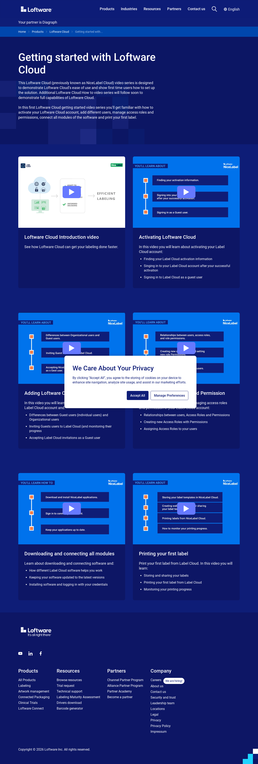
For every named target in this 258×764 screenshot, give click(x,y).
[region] (130, 382)
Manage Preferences (169, 395)
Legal (154, 714)
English (232, 9)
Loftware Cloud (59, 31)
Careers (156, 680)
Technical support (69, 691)
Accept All (137, 395)
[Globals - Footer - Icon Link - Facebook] (41, 653)
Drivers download (69, 703)
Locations (158, 709)
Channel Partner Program (125, 680)
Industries (129, 9)
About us (157, 686)
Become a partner (119, 697)
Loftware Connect (31, 708)
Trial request (65, 686)
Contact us (196, 9)
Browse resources (69, 680)
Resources (152, 9)
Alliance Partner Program (125, 686)
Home (22, 31)
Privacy (156, 720)
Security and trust (163, 697)
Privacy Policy (161, 726)
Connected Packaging (34, 697)
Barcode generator (70, 708)
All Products (27, 680)
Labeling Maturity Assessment (78, 697)
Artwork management (33, 691)
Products (107, 9)
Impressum (159, 732)
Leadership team (163, 703)
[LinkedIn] (30, 653)
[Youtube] (20, 653)
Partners (174, 9)
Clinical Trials (28, 703)
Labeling (24, 686)
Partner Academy (119, 691)
